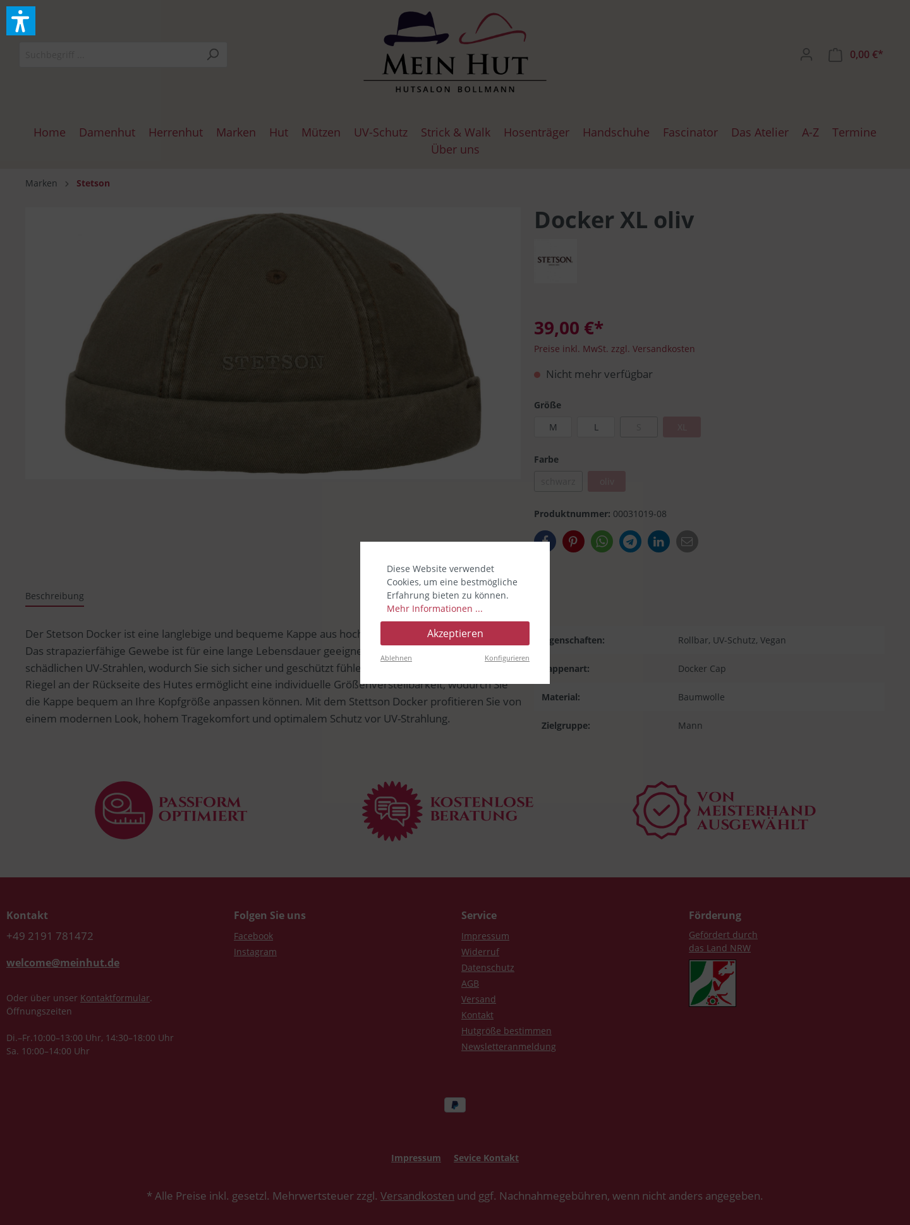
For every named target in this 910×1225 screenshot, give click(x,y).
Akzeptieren (455, 633)
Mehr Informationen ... (435, 608)
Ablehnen (396, 657)
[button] (20, 20)
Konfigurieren (507, 657)
